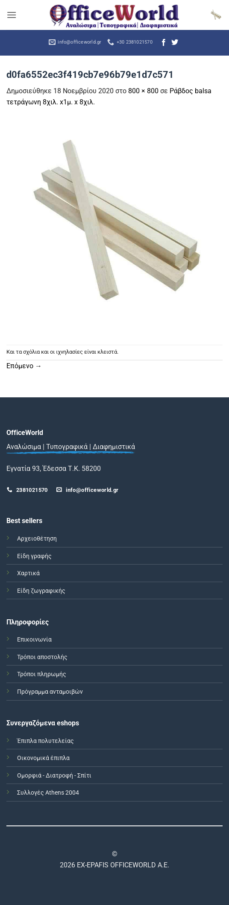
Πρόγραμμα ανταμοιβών (50, 691)
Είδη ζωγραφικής (41, 590)
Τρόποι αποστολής (42, 657)
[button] (11, 14)
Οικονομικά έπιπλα (43, 758)
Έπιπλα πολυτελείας (45, 741)
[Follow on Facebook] (163, 43)
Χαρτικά (28, 573)
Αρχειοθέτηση (37, 538)
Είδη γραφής (34, 556)
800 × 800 (143, 91)
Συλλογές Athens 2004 (48, 792)
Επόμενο (24, 366)
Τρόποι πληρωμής (41, 674)
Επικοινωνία (34, 639)
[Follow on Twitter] (174, 43)
